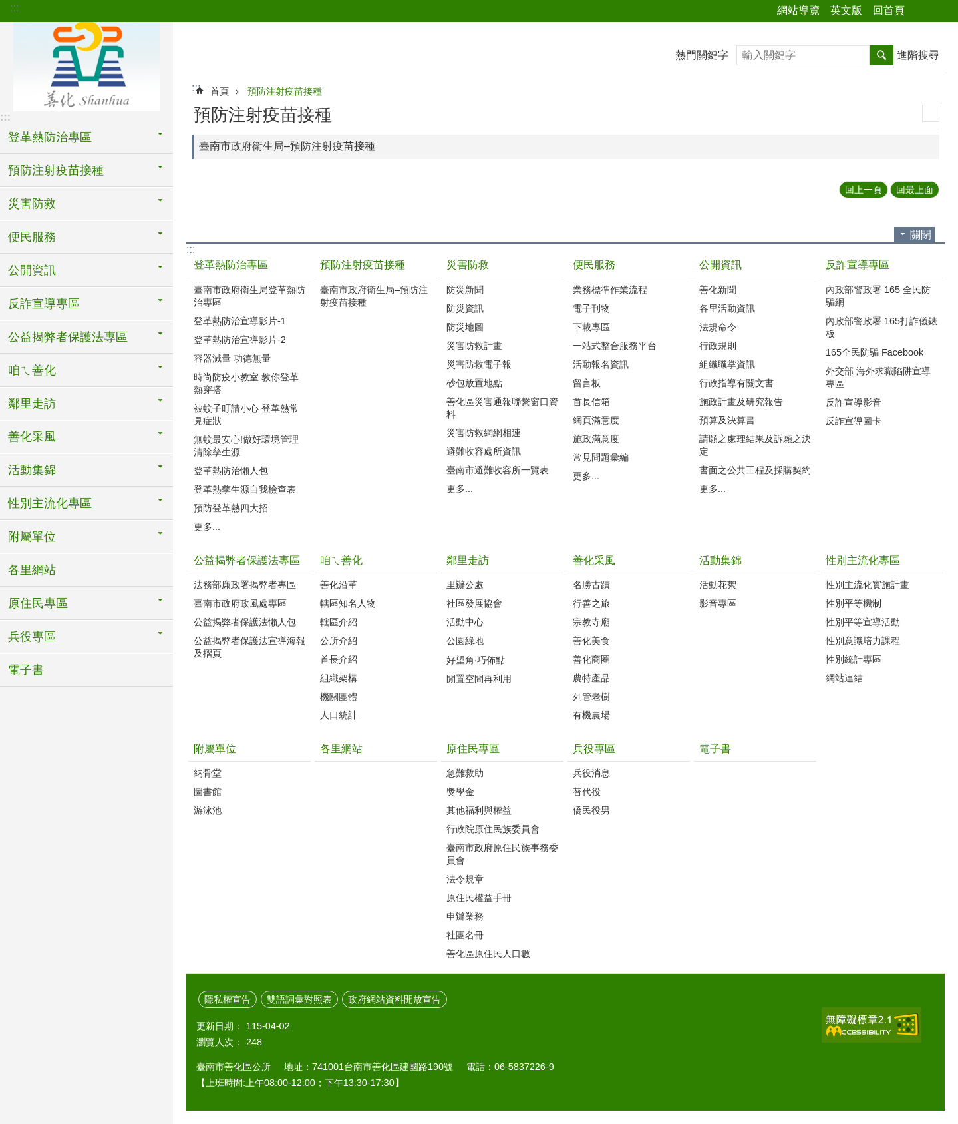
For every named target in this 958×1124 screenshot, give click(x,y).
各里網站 (32, 570)
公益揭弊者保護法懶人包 (245, 622)
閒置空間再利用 (479, 678)
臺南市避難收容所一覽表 (497, 470)
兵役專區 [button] (32, 636)
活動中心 (465, 622)
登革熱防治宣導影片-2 (240, 339)
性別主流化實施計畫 (867, 584)
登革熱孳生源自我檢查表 (245, 489)
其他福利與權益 (479, 810)
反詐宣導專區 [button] (44, 303)
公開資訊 (720, 264)
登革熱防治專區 (231, 264)
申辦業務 (465, 916)
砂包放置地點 (474, 383)
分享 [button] (921, 11)
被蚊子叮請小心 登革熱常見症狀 (246, 414)
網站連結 (844, 678)
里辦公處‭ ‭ (466, 584)
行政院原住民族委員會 (493, 829)
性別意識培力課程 (863, 640)
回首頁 (889, 10)
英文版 (846, 10)
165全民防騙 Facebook (874, 352)
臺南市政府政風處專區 (240, 603)
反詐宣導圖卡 (853, 421)
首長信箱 (591, 401)
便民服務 (594, 264)
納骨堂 (208, 773)
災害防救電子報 (479, 364)
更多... (207, 526)
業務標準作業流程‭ (610, 289)
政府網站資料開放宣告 (394, 999)
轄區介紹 (338, 622)
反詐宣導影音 (853, 402)
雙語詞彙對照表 (299, 999)
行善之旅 (591, 603)
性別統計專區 (853, 659)
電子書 (26, 670)
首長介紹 (338, 659)
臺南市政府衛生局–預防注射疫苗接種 (287, 146)
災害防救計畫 (474, 345)
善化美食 (591, 640)
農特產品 (591, 678)
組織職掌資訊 (727, 364)
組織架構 (338, 678)
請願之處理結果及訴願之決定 (755, 445)
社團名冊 (465, 935)
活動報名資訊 (601, 364)
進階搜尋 (918, 55)
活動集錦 (720, 560)
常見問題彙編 (601, 457)
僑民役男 (591, 810)
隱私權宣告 (227, 999)
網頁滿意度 (596, 420)
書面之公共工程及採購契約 (755, 470)
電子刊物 (591, 308)
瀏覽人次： (219, 1042)
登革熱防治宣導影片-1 (240, 321)
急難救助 (465, 773)
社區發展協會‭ (474, 603)
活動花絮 (717, 584)
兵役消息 (591, 773)
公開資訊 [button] (32, 270)
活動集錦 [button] (32, 470)
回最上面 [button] (914, 189)
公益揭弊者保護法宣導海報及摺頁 (249, 647)
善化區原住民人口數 (488, 953)
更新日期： (219, 1026)
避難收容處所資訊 (483, 451)
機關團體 (338, 696)
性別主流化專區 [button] (50, 503)
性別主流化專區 (863, 560)
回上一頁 (863, 189)
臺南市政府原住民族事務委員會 (502, 854)
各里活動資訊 (727, 308)
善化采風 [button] (32, 436)
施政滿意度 (596, 438)
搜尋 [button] (881, 55)
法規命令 (717, 327)
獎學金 (460, 791)
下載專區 (591, 327)
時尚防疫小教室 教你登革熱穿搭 (246, 383)
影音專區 (717, 603)
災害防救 (467, 264)
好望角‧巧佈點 (475, 660)
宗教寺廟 (591, 622)
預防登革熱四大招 (231, 508)
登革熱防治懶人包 (231, 470)
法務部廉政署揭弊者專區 (245, 584)
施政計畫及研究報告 (741, 401)
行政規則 (717, 345)
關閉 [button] (920, 234)
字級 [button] (940, 11)
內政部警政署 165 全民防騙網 (878, 296)
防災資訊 (465, 308)
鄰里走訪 (467, 560)
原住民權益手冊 (479, 897)
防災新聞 (465, 289)
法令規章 (465, 879)
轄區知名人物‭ (348, 603)
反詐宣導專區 (857, 264)
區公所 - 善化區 (86, 64)
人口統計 (338, 715)
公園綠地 (465, 640)
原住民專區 (473, 748)
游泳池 (208, 810)
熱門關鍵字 (701, 55)
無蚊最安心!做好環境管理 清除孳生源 (246, 445)
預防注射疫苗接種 (284, 91)
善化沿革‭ (338, 584)
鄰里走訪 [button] (32, 403)
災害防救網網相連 (483, 432)
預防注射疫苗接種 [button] (56, 170)
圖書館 (208, 791)
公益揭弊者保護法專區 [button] (68, 337)
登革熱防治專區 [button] (50, 137)
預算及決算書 (727, 420)
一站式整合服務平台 (615, 345)
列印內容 (930, 113)
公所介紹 (338, 640)
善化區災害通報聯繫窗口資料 (502, 408)
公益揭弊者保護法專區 (247, 560)
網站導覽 (798, 10)
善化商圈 (591, 659)
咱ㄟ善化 (341, 560)
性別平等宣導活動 (863, 622)
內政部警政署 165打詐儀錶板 (881, 327)
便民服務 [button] (32, 237)
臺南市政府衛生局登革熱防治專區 (249, 296)
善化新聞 (717, 289)
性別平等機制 (853, 603)
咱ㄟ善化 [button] (32, 370)
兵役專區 (594, 748)
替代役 (587, 791)
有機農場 (591, 715)
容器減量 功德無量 (232, 358)
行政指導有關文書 (736, 383)
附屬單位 (215, 748)
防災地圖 (465, 327)
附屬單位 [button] (32, 536)
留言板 (587, 383)
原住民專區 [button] (38, 603)
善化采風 (594, 560)
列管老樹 (591, 696)
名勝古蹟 (591, 584)
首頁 (219, 91)
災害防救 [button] (32, 203)
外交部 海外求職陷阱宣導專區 (878, 377)
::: (14, 7)
